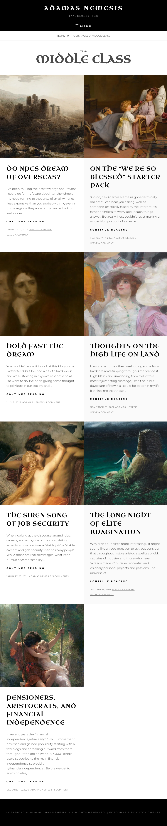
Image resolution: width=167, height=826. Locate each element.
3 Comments (61, 576)
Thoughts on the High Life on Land (125, 350)
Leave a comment (18, 234)
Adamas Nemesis (83, 8)
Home (61, 35)
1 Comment (53, 402)
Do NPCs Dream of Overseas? (37, 173)
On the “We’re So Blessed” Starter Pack (125, 177)
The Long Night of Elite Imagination (120, 523)
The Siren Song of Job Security (37, 519)
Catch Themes (148, 812)
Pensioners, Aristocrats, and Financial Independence (41, 710)
